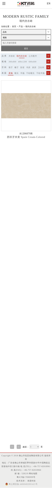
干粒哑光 (30, 73)
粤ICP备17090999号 (26, 477)
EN (48, 3)
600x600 (32, 62)
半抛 (22, 73)
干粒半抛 (40, 73)
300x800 (12, 62)
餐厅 (16, 67)
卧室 (22, 67)
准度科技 (31, 481)
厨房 (34, 67)
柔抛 (11, 73)
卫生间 (41, 67)
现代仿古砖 (30, 26)
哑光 (16, 73)
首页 (14, 26)
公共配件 (33, 56)
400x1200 (22, 62)
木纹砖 (12, 56)
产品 (21, 26)
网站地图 (33, 473)
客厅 (11, 67)
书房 (28, 67)
